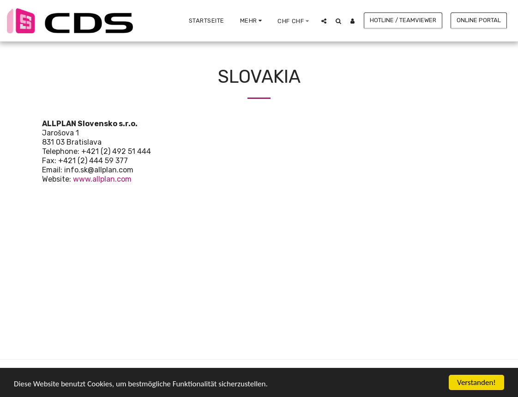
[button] (324, 21)
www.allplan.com (102, 179)
